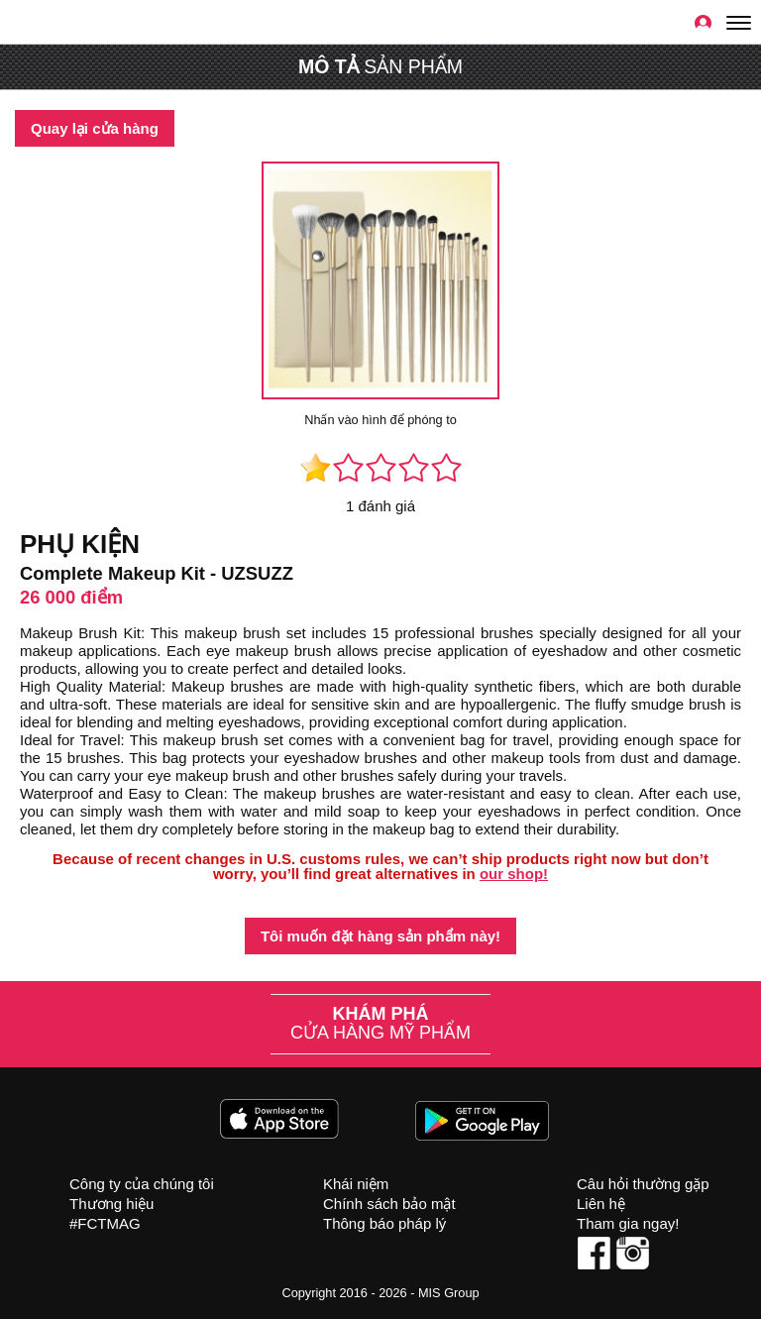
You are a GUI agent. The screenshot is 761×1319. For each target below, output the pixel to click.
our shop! (514, 873)
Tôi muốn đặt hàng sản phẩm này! (380, 936)
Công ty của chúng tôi (141, 1183)
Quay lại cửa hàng (95, 128)
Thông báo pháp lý (384, 1223)
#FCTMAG (105, 1223)
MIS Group (449, 1292)
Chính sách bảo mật (389, 1203)
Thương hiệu (111, 1203)
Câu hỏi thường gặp (643, 1183)
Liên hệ (601, 1203)
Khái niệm (355, 1183)
